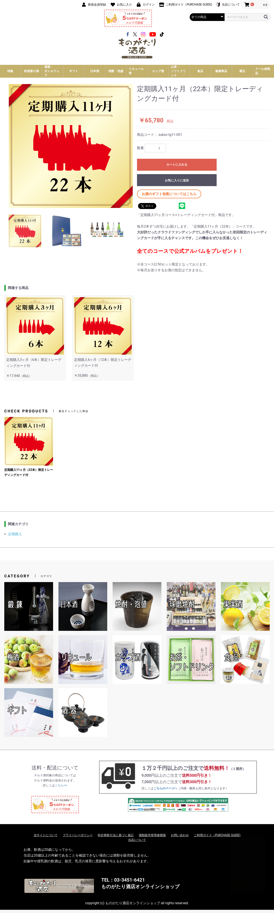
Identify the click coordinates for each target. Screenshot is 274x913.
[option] (71, 149)
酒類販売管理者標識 (152, 838)
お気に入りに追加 (177, 183)
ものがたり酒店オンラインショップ (140, 889)
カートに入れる (176, 167)
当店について (137, 843)
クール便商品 (262, 74)
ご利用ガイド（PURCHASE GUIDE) (217, 838)
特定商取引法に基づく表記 (116, 838)
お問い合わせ (180, 838)
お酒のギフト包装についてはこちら (169, 197)
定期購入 (15, 537)
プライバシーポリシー (78, 838)
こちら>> (61, 788)
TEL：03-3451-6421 (123, 883)
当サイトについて (46, 838)
